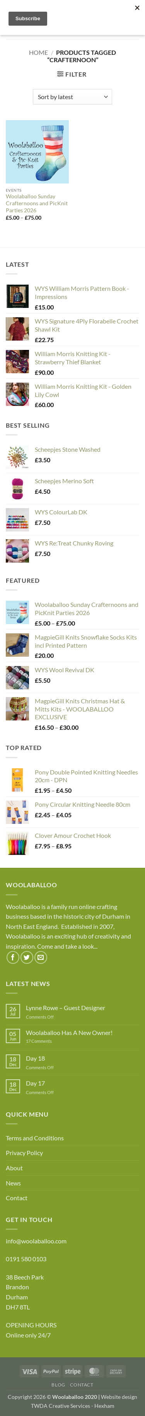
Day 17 (35, 1083)
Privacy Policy (24, 1152)
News (13, 1183)
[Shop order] (72, 97)
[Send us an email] (40, 957)
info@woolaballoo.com (36, 1241)
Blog (58, 1385)
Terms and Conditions (35, 1138)
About (14, 1167)
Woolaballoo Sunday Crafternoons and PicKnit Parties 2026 (37, 203)
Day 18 (35, 1058)
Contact (16, 1197)
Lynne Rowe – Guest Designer (65, 1007)
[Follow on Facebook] (13, 957)
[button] (71, 74)
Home (38, 52)
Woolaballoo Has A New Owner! (69, 1032)
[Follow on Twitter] (26, 957)
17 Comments (50, 1041)
